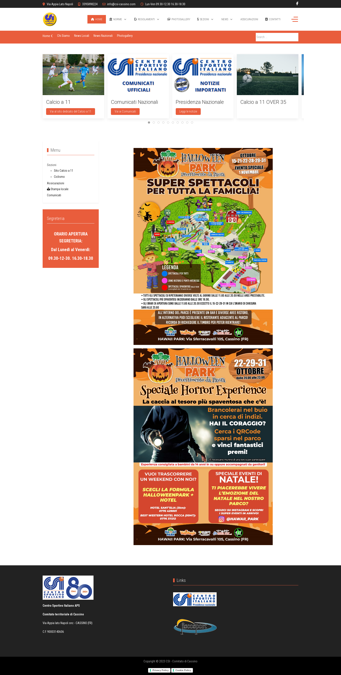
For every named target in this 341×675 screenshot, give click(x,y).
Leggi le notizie (188, 111)
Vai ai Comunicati (125, 111)
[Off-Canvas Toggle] (294, 19)
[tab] (149, 122)
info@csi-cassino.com (121, 4)
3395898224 (89, 4)
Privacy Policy (160, 670)
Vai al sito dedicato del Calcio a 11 (70, 111)
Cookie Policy (183, 670)
